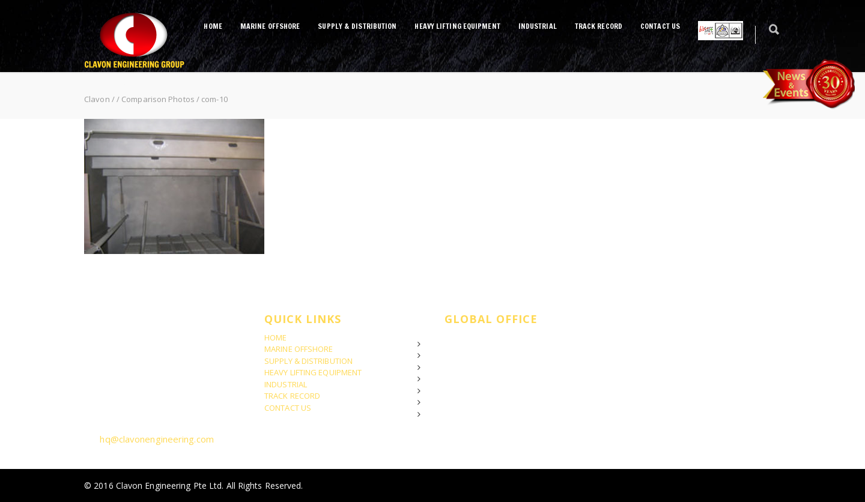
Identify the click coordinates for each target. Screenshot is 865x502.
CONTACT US (660, 26)
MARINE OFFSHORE (270, 26)
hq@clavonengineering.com (156, 439)
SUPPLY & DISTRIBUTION (357, 26)
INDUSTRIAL (537, 26)
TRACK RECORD (598, 26)
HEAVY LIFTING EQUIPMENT (457, 26)
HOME (213, 26)
